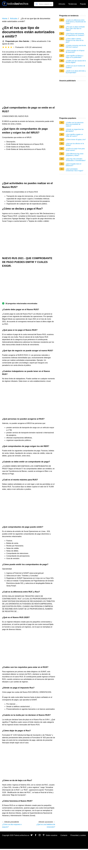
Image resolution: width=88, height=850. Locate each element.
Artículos (62, 4)
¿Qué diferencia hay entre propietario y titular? (74, 154)
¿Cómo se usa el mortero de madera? (75, 66)
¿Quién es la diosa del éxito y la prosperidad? (76, 71)
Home (4, 18)
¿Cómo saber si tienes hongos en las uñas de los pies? (74, 40)
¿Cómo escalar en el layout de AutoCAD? (75, 51)
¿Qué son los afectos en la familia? (75, 144)
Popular (83, 4)
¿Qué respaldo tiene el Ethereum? (73, 164)
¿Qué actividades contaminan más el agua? (74, 169)
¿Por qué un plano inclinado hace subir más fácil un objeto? (75, 28)
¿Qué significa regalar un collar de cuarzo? (74, 135)
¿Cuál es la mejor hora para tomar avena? (75, 149)
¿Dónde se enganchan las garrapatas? (75, 130)
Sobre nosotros (51, 835)
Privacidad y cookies (78, 835)
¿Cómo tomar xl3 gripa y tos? (76, 139)
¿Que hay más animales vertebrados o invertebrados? (76, 159)
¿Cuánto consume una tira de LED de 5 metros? (76, 46)
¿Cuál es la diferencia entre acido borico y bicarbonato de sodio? (76, 21)
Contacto (63, 835)
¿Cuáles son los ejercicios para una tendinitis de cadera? (74, 124)
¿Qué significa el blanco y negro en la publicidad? (74, 56)
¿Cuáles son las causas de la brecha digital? (76, 61)
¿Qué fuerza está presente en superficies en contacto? (75, 34)
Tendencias (72, 4)
